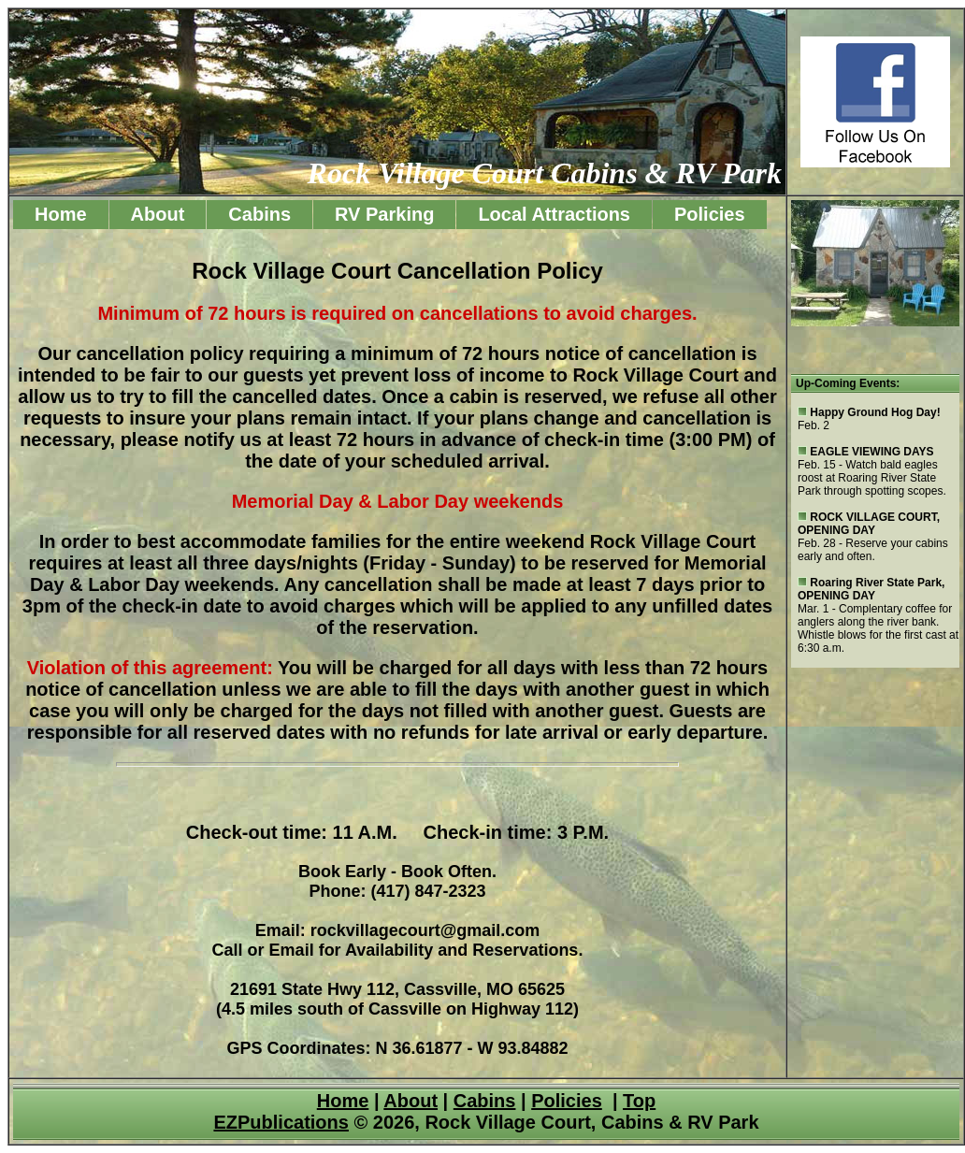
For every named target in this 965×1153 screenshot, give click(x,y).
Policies (709, 214)
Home (61, 214)
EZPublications (280, 1122)
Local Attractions (554, 214)
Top (639, 1100)
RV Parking (384, 214)
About (158, 214)
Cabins (259, 214)
